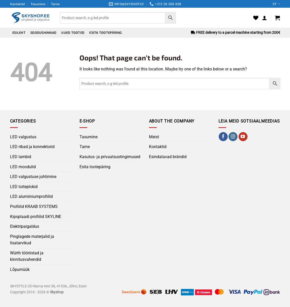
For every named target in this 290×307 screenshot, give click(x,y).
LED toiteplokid (24, 186)
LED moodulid (23, 166)
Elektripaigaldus (24, 226)
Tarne (55, 4)
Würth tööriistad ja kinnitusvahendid (26, 256)
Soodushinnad (43, 32)
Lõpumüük (20, 269)
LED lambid (20, 156)
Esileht (18, 32)
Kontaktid (17, 4)
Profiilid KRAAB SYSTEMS (34, 206)
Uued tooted (72, 32)
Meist (154, 136)
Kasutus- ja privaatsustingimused (110, 156)
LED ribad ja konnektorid (32, 146)
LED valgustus (23, 136)
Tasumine (38, 4)
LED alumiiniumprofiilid (31, 196)
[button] (264, 17)
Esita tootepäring (105, 32)
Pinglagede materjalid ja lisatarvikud (32, 240)
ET (276, 4)
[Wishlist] (255, 17)
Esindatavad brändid (168, 156)
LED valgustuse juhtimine (33, 176)
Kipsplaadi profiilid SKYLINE (35, 216)
